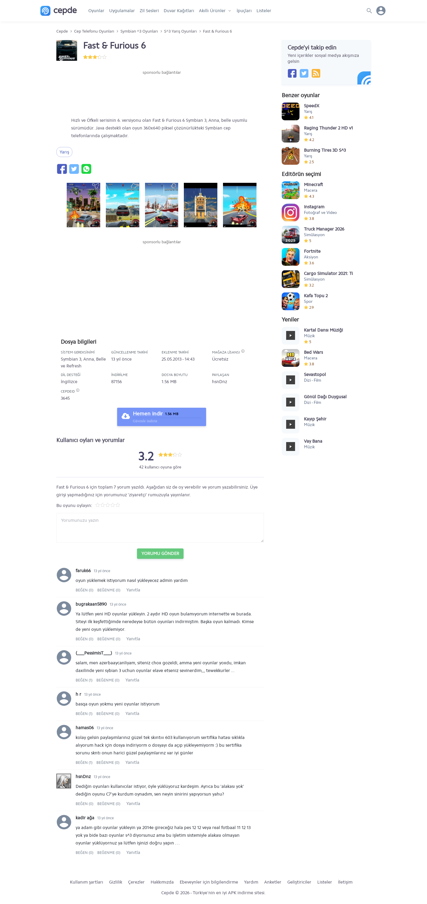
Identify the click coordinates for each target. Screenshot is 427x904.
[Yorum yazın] (160, 528)
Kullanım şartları (86, 882)
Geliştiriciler (299, 882)
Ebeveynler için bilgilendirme (209, 882)
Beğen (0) (85, 590)
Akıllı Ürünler (212, 10)
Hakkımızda (162, 882)
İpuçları (244, 10)
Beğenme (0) (108, 590)
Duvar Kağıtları (179, 10)
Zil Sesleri (149, 10)
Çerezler (136, 882)
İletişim (345, 882)
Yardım (251, 882)
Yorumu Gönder (160, 553)
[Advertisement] (161, 93)
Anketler (272, 882)
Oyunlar (96, 10)
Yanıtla (133, 590)
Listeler (263, 10)
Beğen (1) (84, 680)
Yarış (64, 152)
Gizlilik (115, 882)
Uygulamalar (122, 10)
